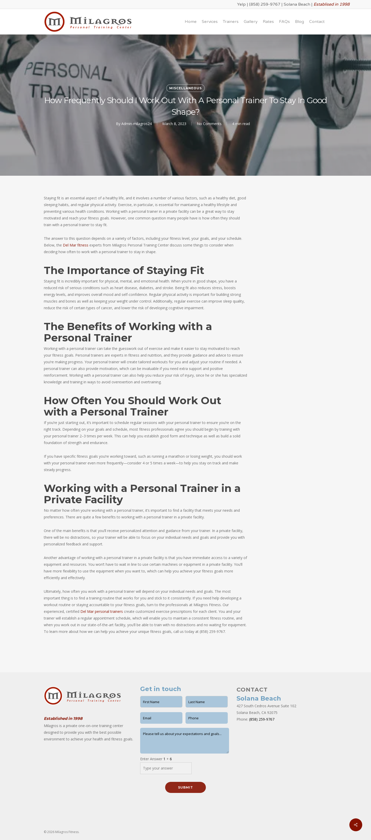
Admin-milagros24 (136, 123)
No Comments (209, 123)
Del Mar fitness (75, 245)
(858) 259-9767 (264, 4)
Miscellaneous (185, 88)
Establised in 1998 (332, 4)
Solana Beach (297, 4)
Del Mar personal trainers (101, 611)
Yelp (241, 4)
